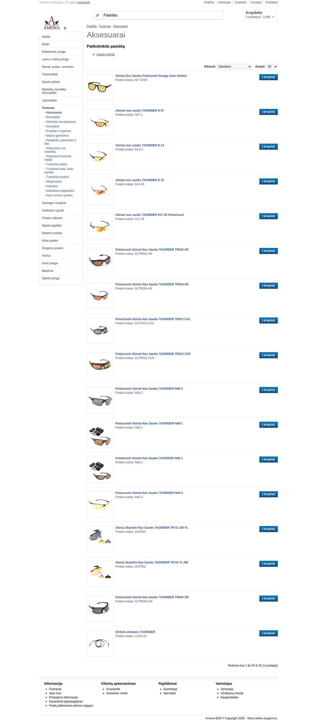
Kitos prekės (50, 240)
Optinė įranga (51, 278)
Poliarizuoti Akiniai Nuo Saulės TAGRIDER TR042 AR (152, 249)
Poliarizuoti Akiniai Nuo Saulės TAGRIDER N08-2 (149, 388)
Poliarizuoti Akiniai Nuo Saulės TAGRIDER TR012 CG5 (153, 354)
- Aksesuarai (53, 112)
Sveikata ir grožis (53, 210)
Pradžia (209, 2)
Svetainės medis (117, 693)
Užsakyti (256, 2)
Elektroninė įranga (54, 51)
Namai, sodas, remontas (58, 67)
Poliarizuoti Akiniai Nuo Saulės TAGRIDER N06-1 (149, 458)
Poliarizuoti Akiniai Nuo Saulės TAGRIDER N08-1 (149, 423)
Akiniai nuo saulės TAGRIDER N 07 (140, 110)
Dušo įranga (50, 263)
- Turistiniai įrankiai (57, 177)
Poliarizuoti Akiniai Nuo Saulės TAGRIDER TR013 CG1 (153, 319)
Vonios (46, 255)
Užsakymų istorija (232, 693)
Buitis (45, 44)
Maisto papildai (52, 225)
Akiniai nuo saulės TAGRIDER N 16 (140, 180)
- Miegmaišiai (53, 181)
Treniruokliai (50, 74)
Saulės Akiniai (106, 54)
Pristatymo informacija (63, 697)
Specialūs (169, 693)
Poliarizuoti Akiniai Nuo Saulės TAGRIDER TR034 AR (152, 284)
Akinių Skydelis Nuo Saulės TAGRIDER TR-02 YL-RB (152, 562)
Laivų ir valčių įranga (55, 59)
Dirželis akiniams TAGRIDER (135, 632)
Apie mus (55, 693)
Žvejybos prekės (52, 248)
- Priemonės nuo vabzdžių (55, 150)
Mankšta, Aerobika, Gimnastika (54, 91)
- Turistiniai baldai (56, 164)
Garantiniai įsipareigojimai (65, 701)
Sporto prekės (51, 82)
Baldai (46, 36)
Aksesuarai (120, 26)
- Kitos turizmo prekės (59, 195)
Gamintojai (170, 689)
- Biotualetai (52, 117)
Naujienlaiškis (229, 697)
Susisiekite (113, 689)
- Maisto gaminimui (57, 135)
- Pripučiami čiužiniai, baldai (58, 158)
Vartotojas (224, 2)
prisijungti (83, 2)
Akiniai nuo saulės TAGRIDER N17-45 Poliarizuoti (150, 215)
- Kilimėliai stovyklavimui (60, 121)
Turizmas (48, 108)
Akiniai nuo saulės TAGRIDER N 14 (140, 145)
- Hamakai (51, 186)
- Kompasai (52, 126)
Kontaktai (271, 2)
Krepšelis (241, 2)
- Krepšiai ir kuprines (58, 131)
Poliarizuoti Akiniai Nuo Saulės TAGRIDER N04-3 (149, 493)
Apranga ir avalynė (54, 203)
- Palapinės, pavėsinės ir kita (60, 142)
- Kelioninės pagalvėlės (59, 191)
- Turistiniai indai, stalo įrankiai (59, 170)
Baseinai (47, 270)
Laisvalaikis (49, 100)
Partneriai (55, 689)
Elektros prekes (52, 233)
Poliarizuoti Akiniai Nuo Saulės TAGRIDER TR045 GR (152, 597)
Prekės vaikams (52, 218)
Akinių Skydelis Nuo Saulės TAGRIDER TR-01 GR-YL (152, 527)
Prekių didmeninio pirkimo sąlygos (71, 705)
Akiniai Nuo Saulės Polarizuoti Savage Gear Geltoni (151, 76)
